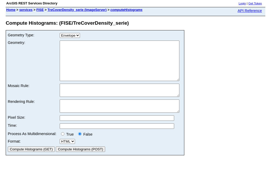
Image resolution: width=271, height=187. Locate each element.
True (68, 147)
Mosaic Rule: (18, 93)
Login (242, 3)
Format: (14, 154)
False (85, 147)
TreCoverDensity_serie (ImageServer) (77, 10)
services (25, 10)
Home (11, 10)
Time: (12, 138)
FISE (40, 10)
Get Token (255, 3)
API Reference (250, 11)
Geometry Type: (21, 35)
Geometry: (16, 43)
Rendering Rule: (21, 112)
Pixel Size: (16, 130)
